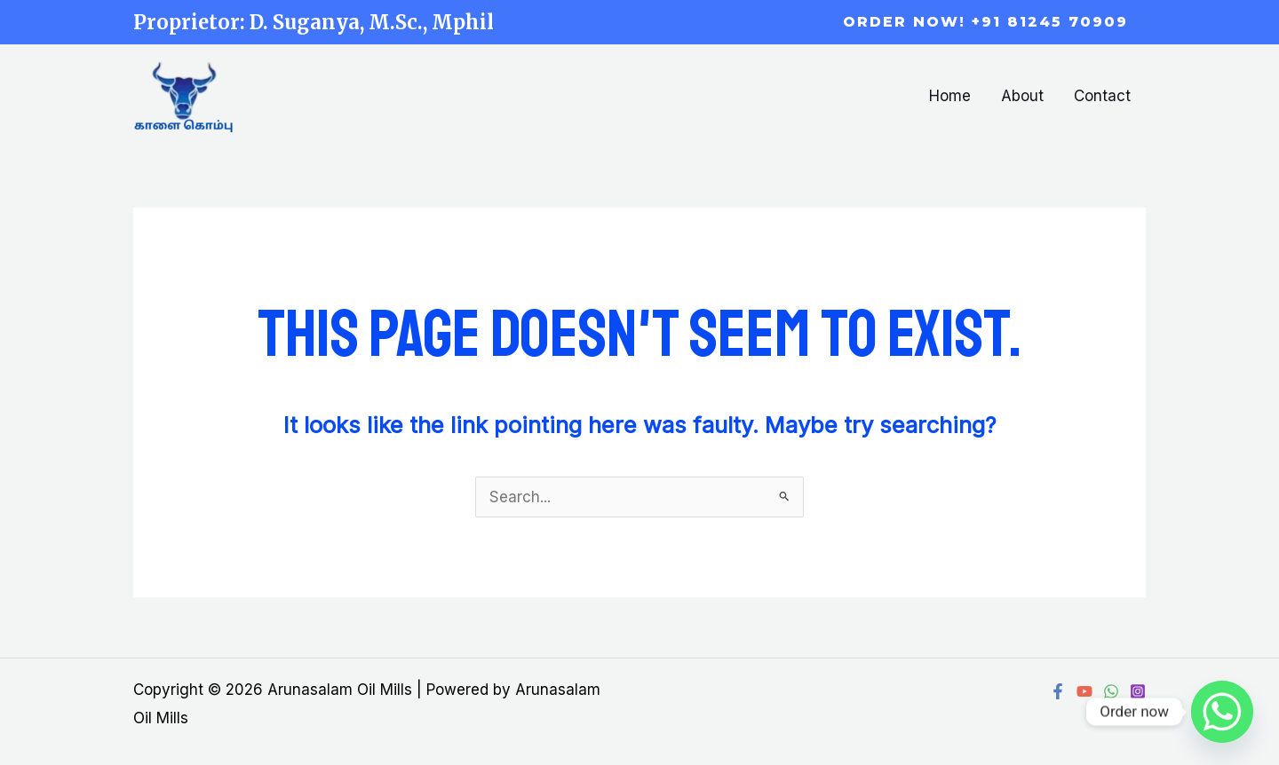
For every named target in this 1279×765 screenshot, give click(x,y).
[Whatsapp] (1222, 712)
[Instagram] (1138, 691)
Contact (1102, 96)
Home (950, 96)
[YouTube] (1084, 691)
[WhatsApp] (1111, 691)
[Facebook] (1058, 691)
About (1022, 96)
